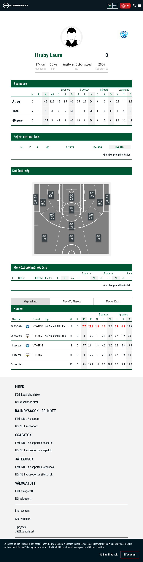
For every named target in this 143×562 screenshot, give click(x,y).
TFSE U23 (37, 335)
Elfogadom (129, 554)
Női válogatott (23, 498)
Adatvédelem (23, 519)
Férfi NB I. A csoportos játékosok (34, 467)
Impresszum (22, 510)
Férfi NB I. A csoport (27, 419)
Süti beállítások (108, 554)
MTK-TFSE (38, 326)
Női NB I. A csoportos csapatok (34, 450)
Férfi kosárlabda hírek (27, 394)
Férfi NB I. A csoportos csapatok (34, 443)
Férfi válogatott (24, 491)
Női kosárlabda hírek (27, 402)
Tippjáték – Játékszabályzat (24, 529)
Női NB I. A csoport (26, 426)
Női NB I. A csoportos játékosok (34, 474)
